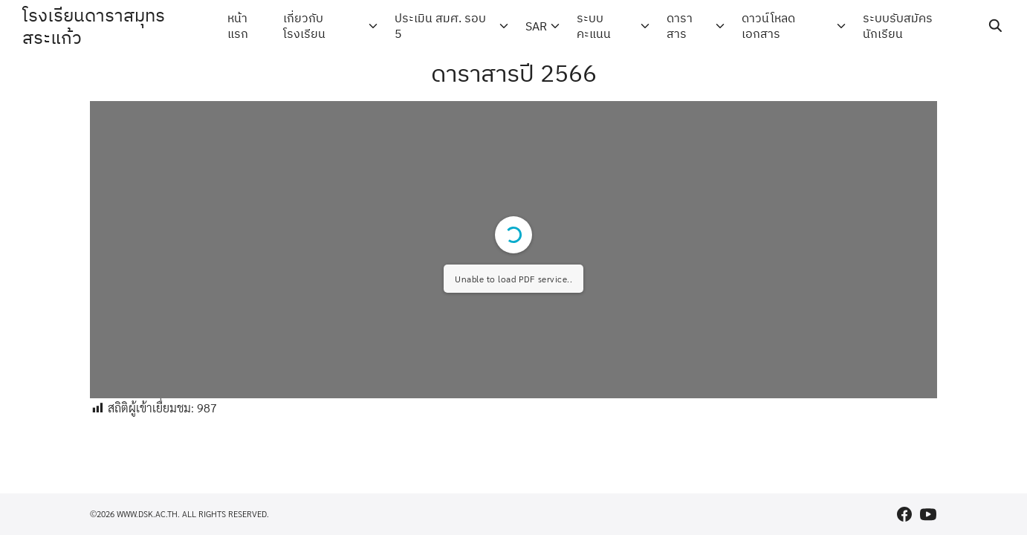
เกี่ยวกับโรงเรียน (304, 25)
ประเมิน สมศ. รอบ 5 (440, 25)
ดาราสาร (680, 25)
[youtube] (928, 514)
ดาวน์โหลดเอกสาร (768, 25)
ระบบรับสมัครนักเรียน (898, 25)
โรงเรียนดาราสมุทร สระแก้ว (93, 26)
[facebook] (904, 514)
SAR (536, 26)
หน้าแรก (237, 25)
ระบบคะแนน (594, 25)
